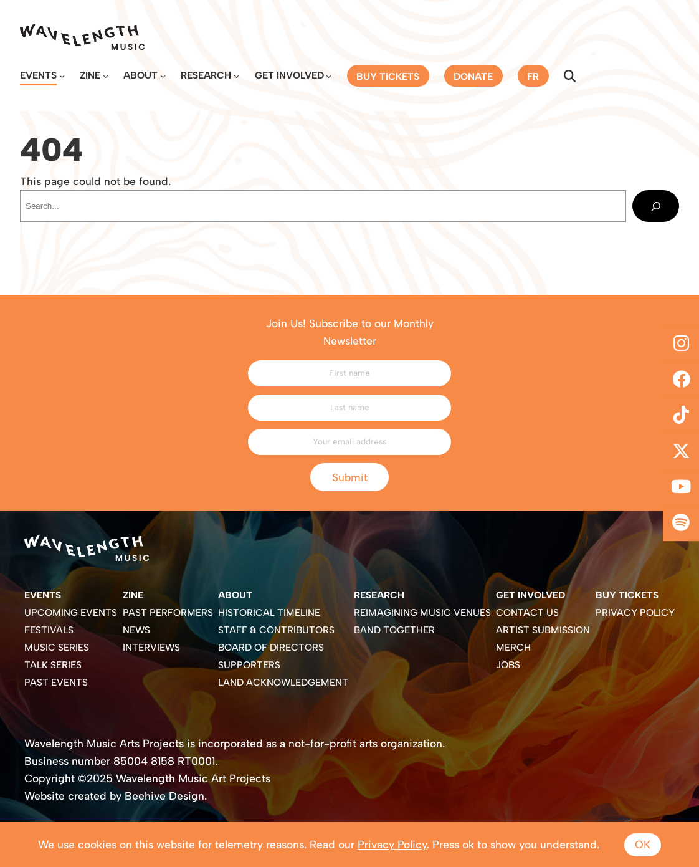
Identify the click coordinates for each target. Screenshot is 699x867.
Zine (90, 75)
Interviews (151, 647)
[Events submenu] (62, 76)
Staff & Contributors (276, 630)
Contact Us (527, 612)
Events (38, 75)
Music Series (56, 647)
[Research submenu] (236, 76)
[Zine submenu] (105, 76)
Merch (513, 647)
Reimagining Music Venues (422, 612)
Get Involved (289, 75)
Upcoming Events (70, 612)
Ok (642, 844)
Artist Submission (543, 630)
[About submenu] (163, 76)
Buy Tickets (627, 595)
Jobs (508, 665)
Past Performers (168, 612)
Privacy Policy (635, 612)
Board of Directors (271, 647)
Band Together (394, 630)
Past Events (56, 682)
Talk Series (53, 665)
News (136, 630)
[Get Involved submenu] (328, 76)
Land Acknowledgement (283, 682)
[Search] (655, 206)
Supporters (249, 665)
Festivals (49, 630)
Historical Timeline (269, 612)
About (140, 75)
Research (206, 75)
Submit (350, 477)
